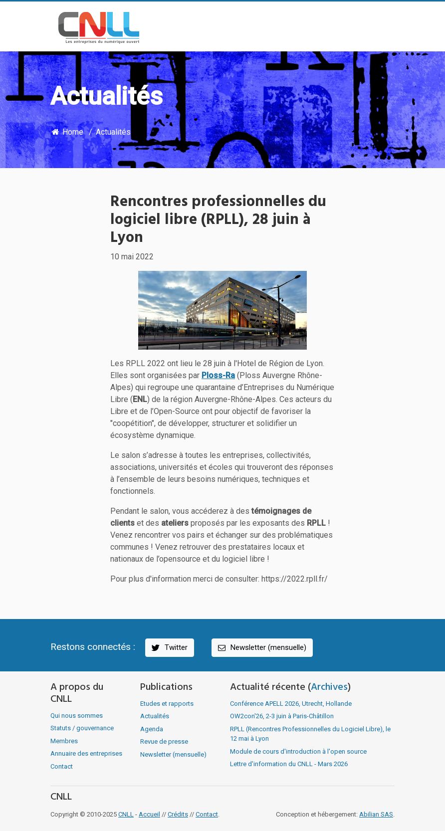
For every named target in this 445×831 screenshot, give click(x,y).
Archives (329, 687)
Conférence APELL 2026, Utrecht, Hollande (291, 703)
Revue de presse (164, 741)
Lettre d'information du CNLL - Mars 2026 (289, 764)
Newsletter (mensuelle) (261, 647)
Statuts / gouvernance (82, 728)
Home (66, 132)
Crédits (178, 814)
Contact (61, 766)
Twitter (169, 647)
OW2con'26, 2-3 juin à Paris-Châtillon (282, 716)
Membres (64, 741)
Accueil (149, 814)
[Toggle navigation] (380, 27)
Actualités (113, 132)
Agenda (151, 729)
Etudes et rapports (167, 703)
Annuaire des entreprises (86, 753)
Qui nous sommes (76, 715)
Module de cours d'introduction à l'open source (298, 751)
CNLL (126, 814)
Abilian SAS (376, 814)
